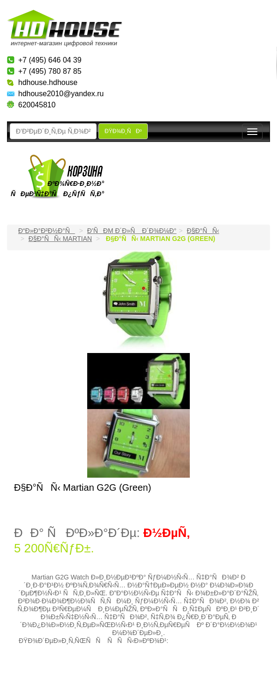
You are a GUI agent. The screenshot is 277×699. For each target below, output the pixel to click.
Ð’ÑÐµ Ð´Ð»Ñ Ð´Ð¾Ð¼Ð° (132, 230)
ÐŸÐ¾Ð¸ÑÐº (123, 131)
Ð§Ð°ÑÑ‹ (203, 230)
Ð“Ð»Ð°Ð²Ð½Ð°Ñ (46, 230)
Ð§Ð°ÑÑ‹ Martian (60, 238)
